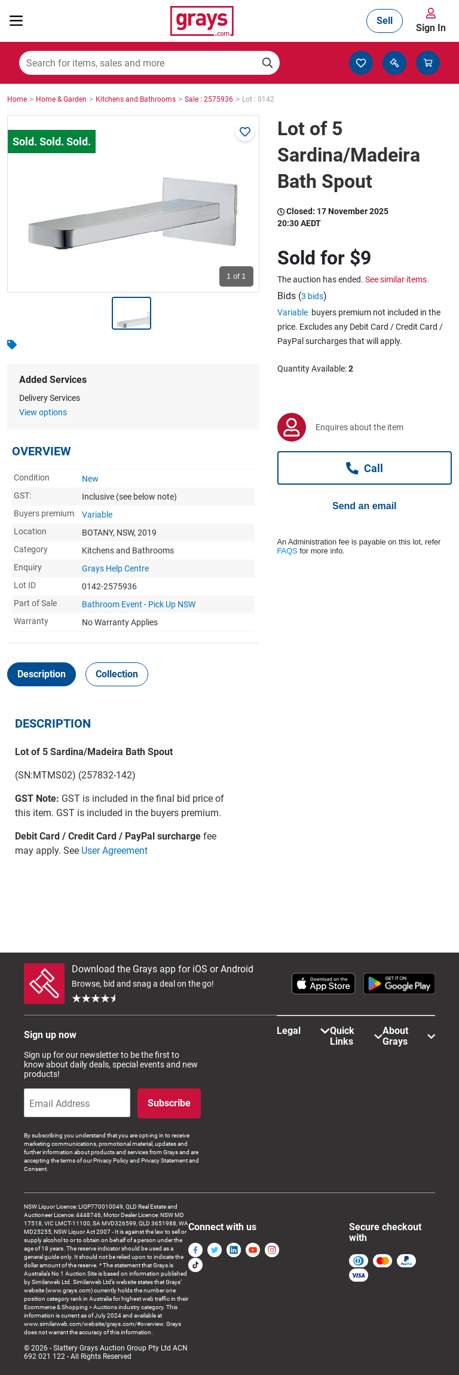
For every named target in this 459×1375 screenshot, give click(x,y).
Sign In (431, 28)
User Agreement (114, 850)
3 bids (312, 296)
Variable (97, 514)
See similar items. (397, 279)
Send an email (364, 506)
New (90, 478)
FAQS (287, 550)
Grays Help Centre (115, 568)
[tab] (41, 674)
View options (43, 412)
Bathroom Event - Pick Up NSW (138, 604)
